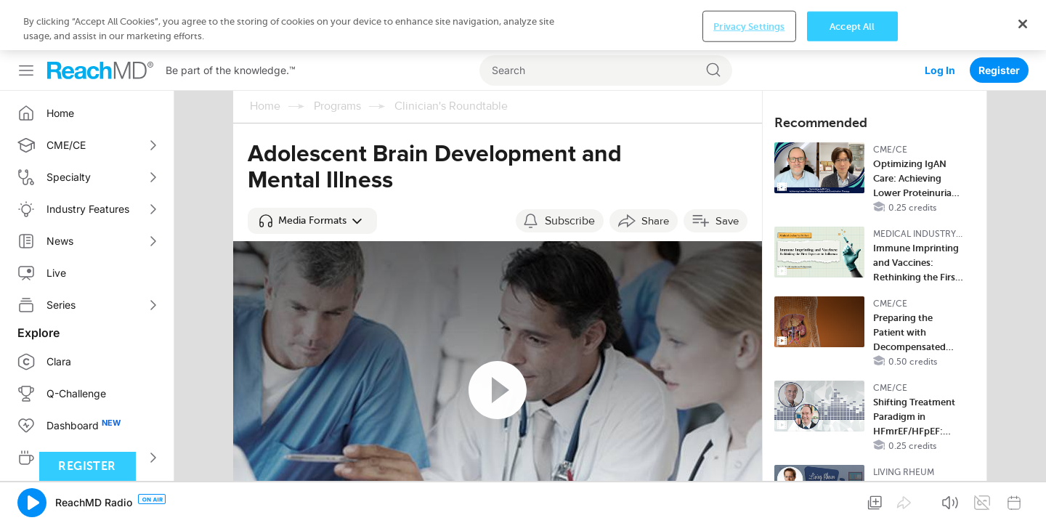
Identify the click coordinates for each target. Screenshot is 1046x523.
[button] (312, 171)
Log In (940, 20)
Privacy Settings (748, 500)
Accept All (852, 500)
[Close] (1023, 498)
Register (999, 20)
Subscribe (570, 170)
